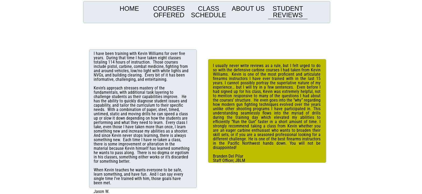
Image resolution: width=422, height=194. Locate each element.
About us (248, 8)
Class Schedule (208, 12)
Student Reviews (288, 12)
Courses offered (169, 12)
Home (129, 8)
